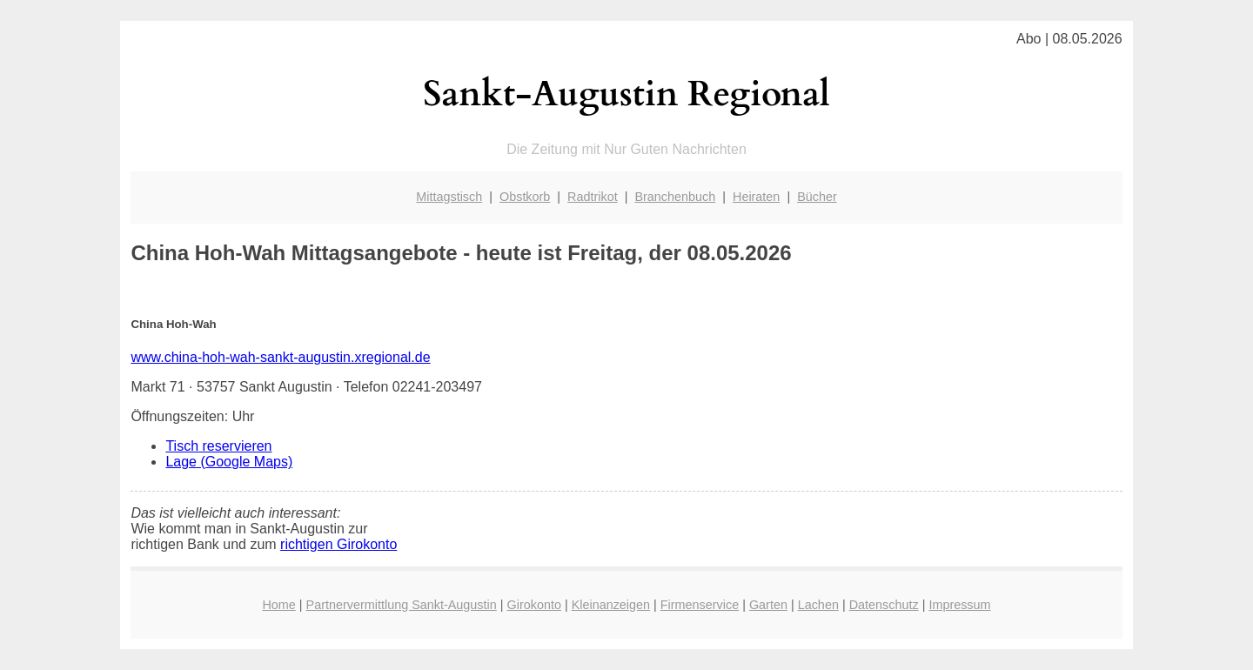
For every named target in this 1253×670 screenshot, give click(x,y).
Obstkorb (524, 197)
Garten (768, 605)
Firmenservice (699, 605)
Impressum (959, 605)
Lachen (818, 605)
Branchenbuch (674, 197)
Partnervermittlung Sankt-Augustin (401, 605)
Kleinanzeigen (611, 605)
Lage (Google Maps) (228, 461)
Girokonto (534, 605)
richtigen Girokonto (338, 544)
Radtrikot (592, 197)
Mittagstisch (449, 197)
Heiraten (756, 197)
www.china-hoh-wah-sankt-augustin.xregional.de (280, 357)
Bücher (817, 197)
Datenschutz (884, 605)
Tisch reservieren (218, 446)
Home (278, 605)
